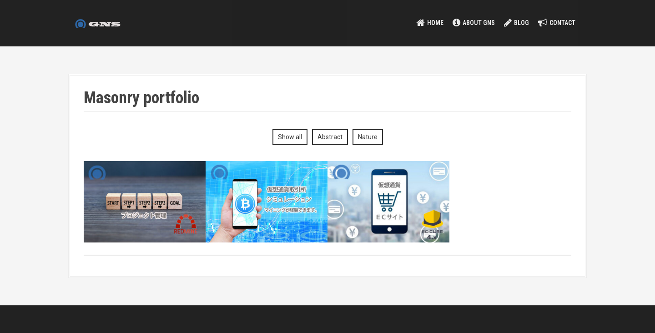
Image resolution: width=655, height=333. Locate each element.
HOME (435, 22)
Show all (290, 137)
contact (562, 22)
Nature (368, 137)
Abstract (330, 137)
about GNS (479, 22)
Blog (521, 22)
